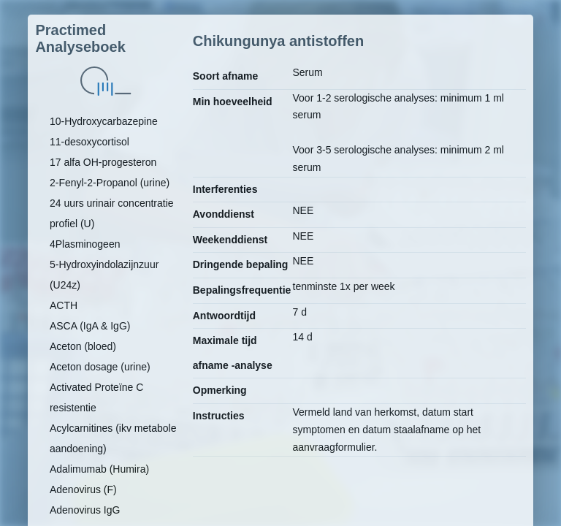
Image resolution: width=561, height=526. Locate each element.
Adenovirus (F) (83, 489)
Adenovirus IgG (85, 510)
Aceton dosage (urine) (100, 367)
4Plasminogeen (85, 244)
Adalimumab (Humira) (99, 469)
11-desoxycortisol (89, 142)
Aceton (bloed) (83, 346)
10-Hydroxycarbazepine (104, 121)
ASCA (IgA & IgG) (90, 326)
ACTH (63, 305)
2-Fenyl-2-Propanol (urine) (109, 182)
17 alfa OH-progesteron (103, 162)
